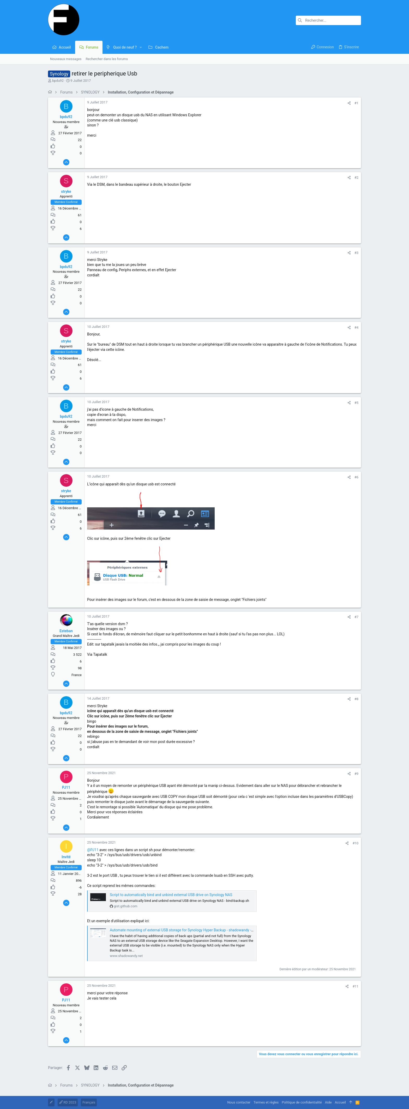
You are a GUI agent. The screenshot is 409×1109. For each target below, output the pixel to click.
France (76, 675)
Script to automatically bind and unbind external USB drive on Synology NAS (171, 895)
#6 (356, 477)
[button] (140, 47)
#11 (355, 986)
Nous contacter (238, 1102)
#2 (356, 177)
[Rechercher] (328, 20)
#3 (356, 253)
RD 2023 (67, 1102)
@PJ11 (93, 850)
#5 (356, 403)
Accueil (340, 1102)
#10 (355, 843)
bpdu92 (58, 81)
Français (88, 1102)
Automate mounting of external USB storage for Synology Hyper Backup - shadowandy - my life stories (192, 930)
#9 (356, 774)
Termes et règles (266, 1102)
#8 (356, 699)
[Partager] (349, 103)
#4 (356, 327)
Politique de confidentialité (302, 1102)
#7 (356, 617)
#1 (356, 103)
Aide (328, 1102)
